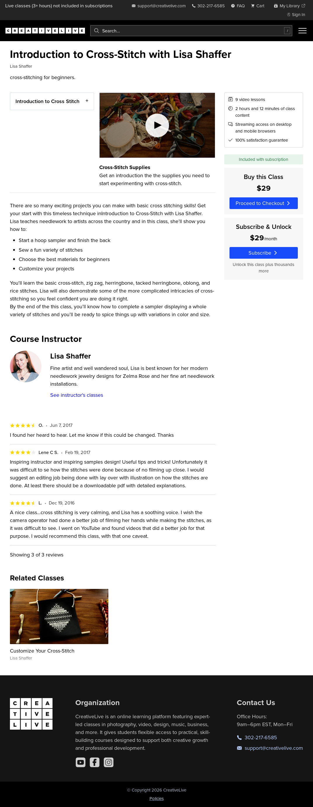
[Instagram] (108, 762)
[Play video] (157, 125)
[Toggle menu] (302, 30)
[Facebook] (94, 762)
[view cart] (259, 6)
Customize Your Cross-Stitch (42, 650)
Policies (156, 798)
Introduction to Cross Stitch (47, 101)
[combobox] (191, 30)
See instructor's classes (76, 395)
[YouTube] (80, 762)
